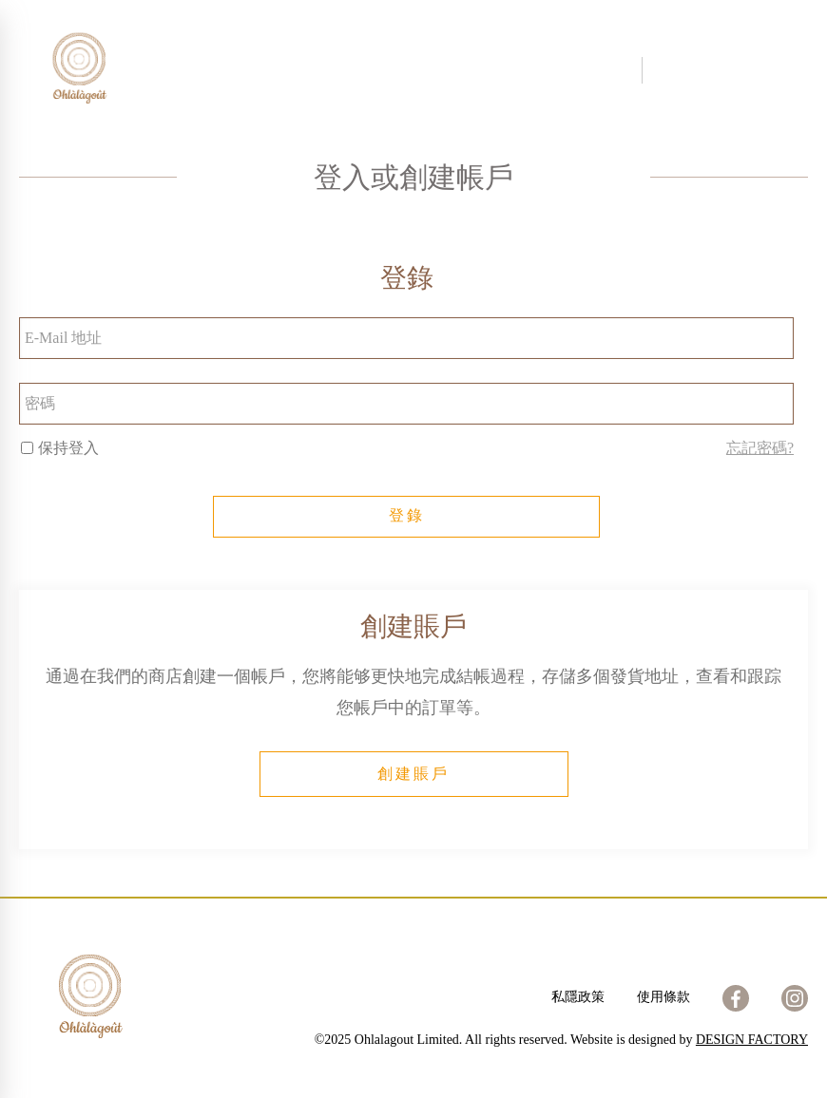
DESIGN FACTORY (752, 1039)
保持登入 (60, 448)
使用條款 (663, 997)
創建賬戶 (413, 774)
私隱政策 (578, 997)
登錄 (407, 515)
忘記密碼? (760, 448)
